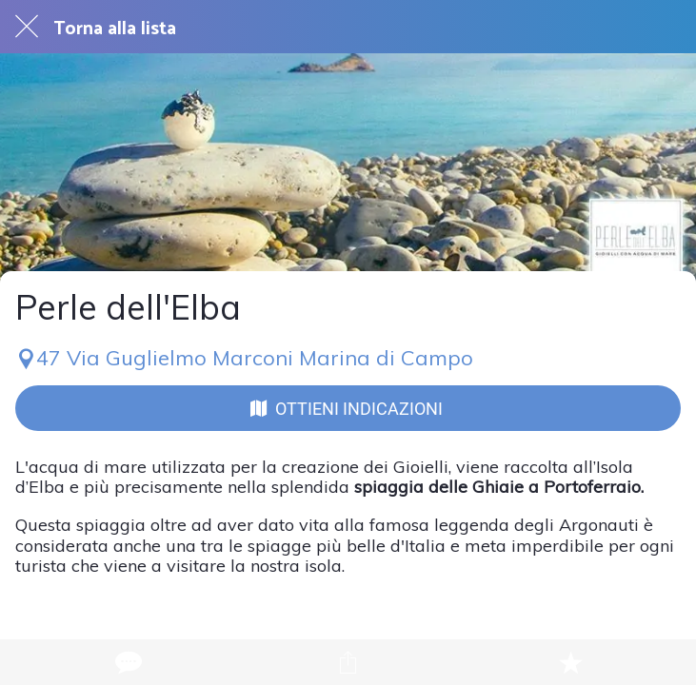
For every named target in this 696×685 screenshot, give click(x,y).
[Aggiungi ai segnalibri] (570, 662)
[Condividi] (348, 662)
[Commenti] (126, 662)
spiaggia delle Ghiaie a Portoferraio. (499, 487)
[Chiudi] (26, 26)
